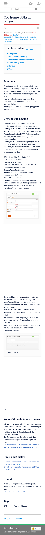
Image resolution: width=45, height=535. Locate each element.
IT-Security (17, 519)
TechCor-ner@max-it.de (13, 491)
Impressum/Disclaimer (27, 532)
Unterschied (8, 37)
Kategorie (7, 519)
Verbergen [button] (29, 49)
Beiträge (16, 35)
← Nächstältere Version (21, 37)
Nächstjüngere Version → (28, 39)
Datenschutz (9, 528)
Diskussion (8, 35)
